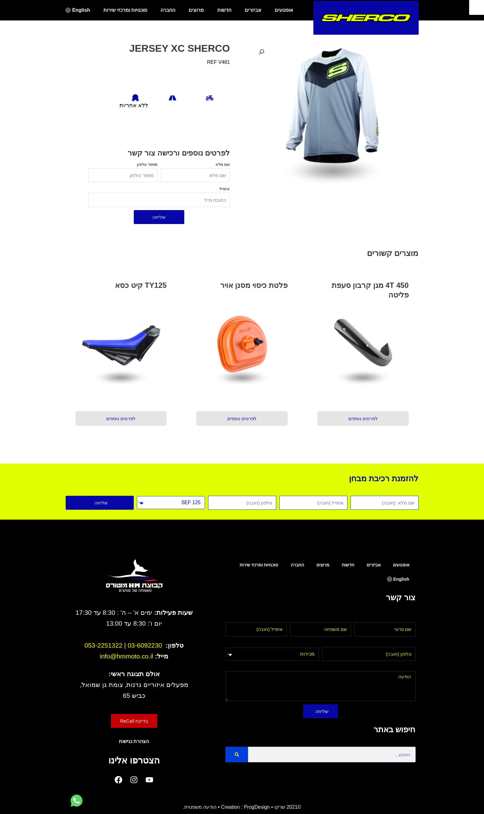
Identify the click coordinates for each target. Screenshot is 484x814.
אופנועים (284, 10)
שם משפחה (339, 618)
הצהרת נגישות (134, 741)
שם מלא (223, 164)
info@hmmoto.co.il (126, 656)
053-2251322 (104, 645)
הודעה (409, 667)
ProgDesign (257, 807)
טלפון (410, 643)
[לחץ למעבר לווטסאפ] (76, 801)
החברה (167, 10)
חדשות (224, 10)
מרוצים (196, 10)
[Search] (236, 754)
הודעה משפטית (200, 807)
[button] (261, 52)
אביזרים (253, 10)
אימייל (224, 189)
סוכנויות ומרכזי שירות (125, 10)
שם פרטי (406, 618)
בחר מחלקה (306, 643)
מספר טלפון (147, 164)
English (81, 10)
